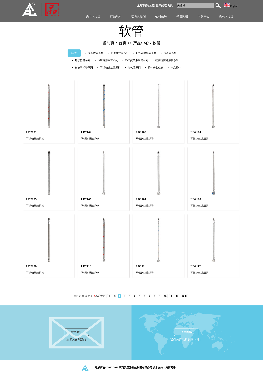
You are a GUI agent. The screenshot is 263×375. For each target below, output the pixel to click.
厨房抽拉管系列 (120, 53)
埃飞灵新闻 (138, 16)
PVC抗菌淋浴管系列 (136, 60)
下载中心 (203, 16)
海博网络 (170, 367)
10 (165, 296)
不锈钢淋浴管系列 (108, 60)
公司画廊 (161, 16)
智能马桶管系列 (84, 67)
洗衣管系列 (170, 53)
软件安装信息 (155, 67)
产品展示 (116, 16)
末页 (184, 296)
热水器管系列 (82, 60)
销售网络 (182, 16)
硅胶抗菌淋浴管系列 (166, 60)
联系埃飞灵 (226, 16)
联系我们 (77, 332)
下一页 (174, 296)
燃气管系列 (134, 67)
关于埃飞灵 (93, 16)
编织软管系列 (95, 53)
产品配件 (176, 67)
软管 (74, 53)
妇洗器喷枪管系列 (146, 53)
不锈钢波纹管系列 (110, 67)
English (231, 6)
